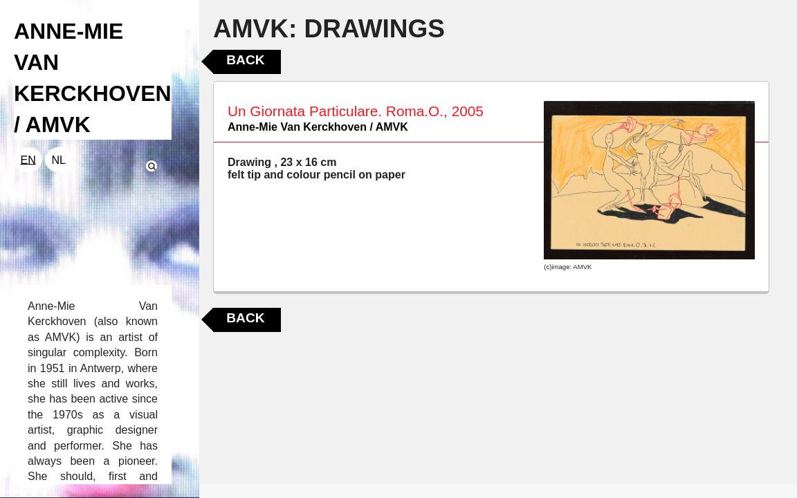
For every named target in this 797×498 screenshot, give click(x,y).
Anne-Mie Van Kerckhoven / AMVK (318, 127)
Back (245, 60)
